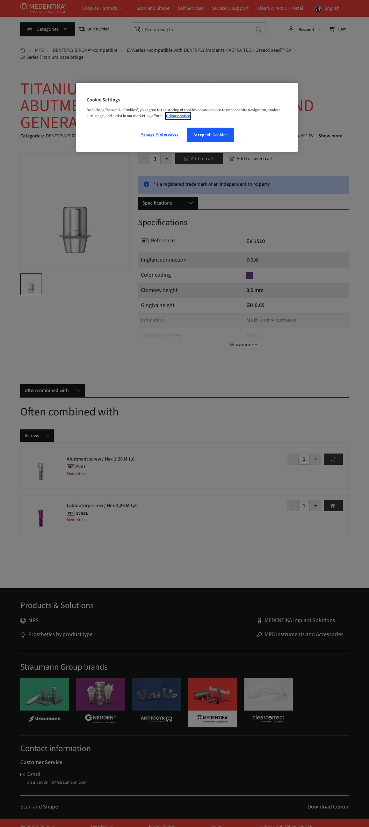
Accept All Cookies (210, 135)
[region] (187, 117)
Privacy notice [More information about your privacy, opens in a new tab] (178, 116)
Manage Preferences (159, 134)
